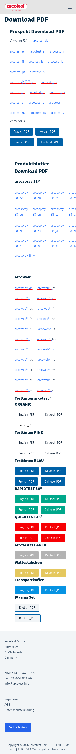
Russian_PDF (22, 142)
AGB (7, 704)
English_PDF (27, 471)
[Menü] (70, 7)
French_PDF (26, 481)
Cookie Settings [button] (18, 727)
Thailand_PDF (49, 142)
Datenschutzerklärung (19, 710)
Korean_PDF (47, 131)
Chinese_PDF (53, 481)
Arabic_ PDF (21, 131)
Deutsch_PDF (53, 471)
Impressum (12, 699)
